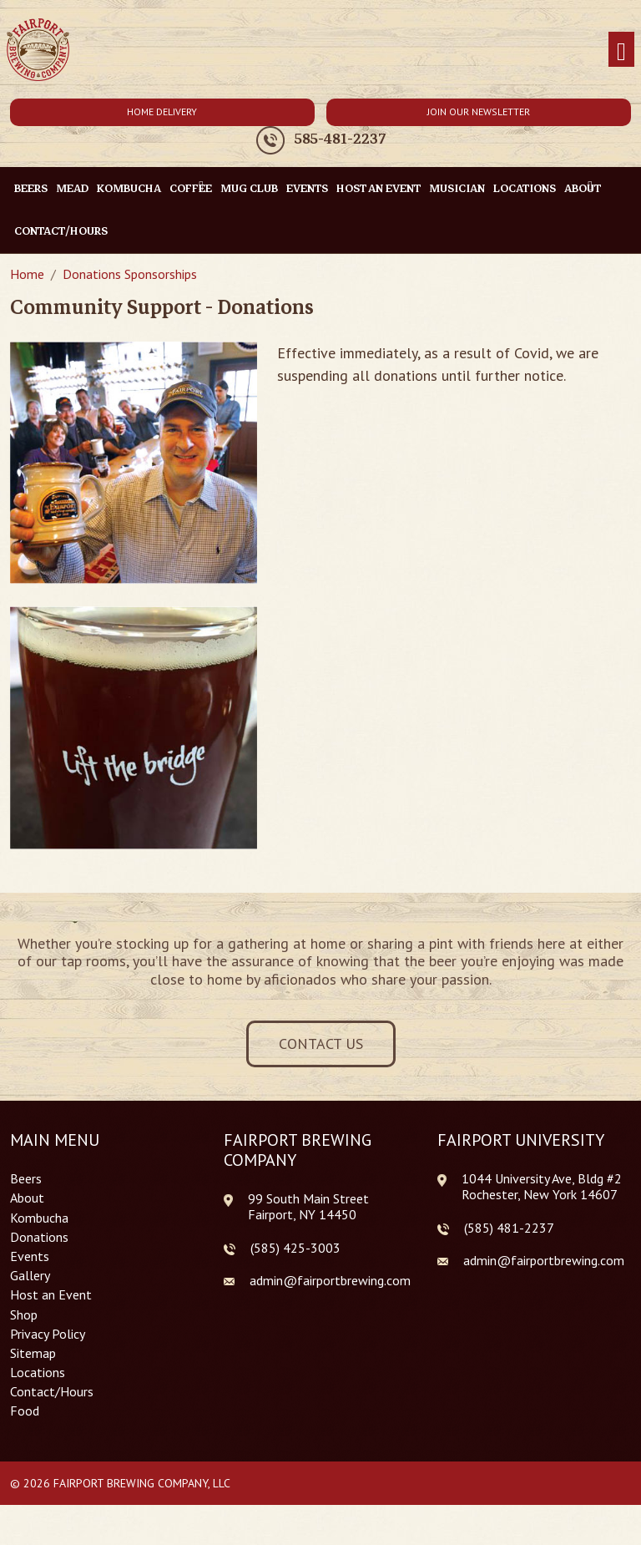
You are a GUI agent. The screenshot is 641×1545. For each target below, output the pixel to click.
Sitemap (33, 1353)
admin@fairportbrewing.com (330, 1280)
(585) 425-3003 (295, 1248)
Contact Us (321, 1043)
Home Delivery (162, 111)
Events (307, 188)
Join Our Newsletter (478, 111)
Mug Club (249, 188)
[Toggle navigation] (621, 50)
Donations (39, 1237)
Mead (72, 188)
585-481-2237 (340, 139)
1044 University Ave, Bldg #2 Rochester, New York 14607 (542, 1186)
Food (24, 1411)
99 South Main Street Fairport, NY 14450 (308, 1206)
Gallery (30, 1276)
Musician (457, 188)
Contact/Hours (61, 231)
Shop (24, 1315)
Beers (31, 188)
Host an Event (378, 188)
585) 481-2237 (510, 1227)
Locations (524, 188)
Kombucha (129, 188)
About (27, 1198)
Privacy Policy (47, 1334)
